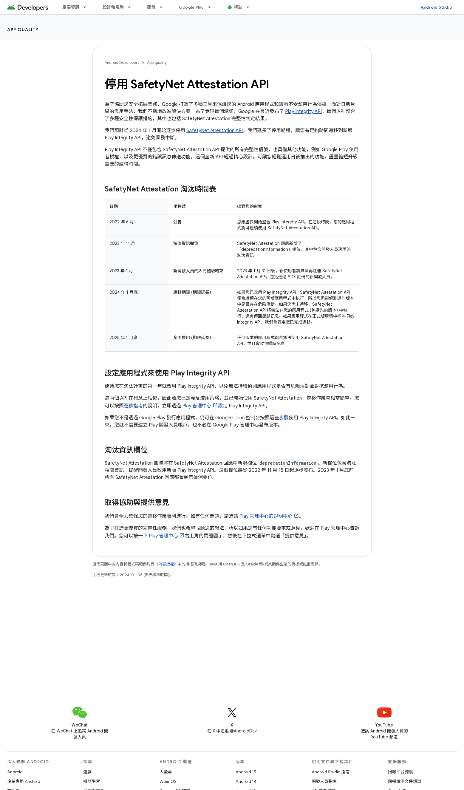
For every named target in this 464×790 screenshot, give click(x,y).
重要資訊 (70, 7)
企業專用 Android (23, 781)
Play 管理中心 (196, 406)
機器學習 (91, 781)
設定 (223, 406)
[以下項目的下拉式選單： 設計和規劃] (132, 7)
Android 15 (246, 771)
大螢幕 (166, 771)
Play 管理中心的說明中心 (266, 516)
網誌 (238, 7)
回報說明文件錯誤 (404, 781)
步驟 (284, 418)
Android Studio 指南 (330, 771)
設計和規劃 (113, 7)
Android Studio (436, 7)
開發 (151, 7)
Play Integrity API (303, 112)
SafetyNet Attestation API (214, 131)
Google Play (191, 7)
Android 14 (246, 781)
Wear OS (168, 781)
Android (15, 771)
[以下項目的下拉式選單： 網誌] (250, 7)
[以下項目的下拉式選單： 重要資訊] (87, 7)
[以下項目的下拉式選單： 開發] (164, 7)
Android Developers (122, 62)
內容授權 (166, 564)
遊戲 (87, 771)
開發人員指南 (324, 781)
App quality (23, 29)
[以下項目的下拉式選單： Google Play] (212, 7)
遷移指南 (133, 406)
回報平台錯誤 (400, 771)
